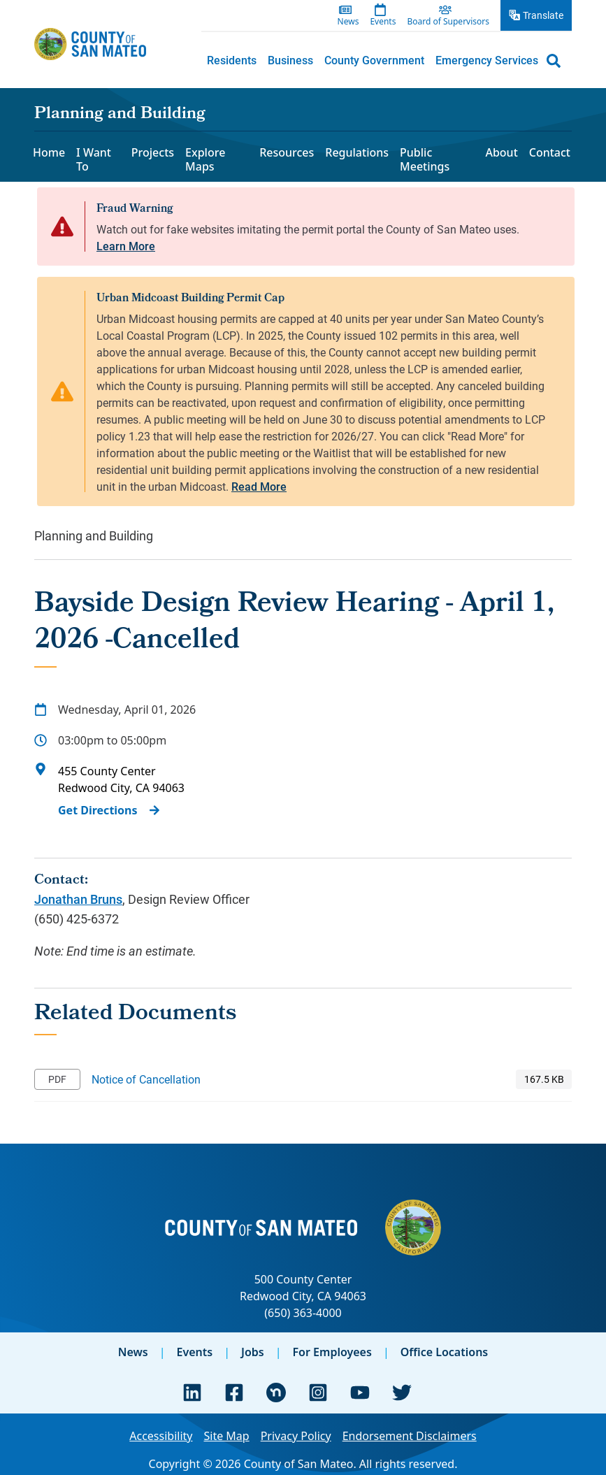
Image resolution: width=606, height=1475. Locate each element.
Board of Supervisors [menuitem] (448, 21)
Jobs (252, 1352)
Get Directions (98, 810)
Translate (543, 15)
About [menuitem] (501, 152)
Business (290, 59)
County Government (374, 59)
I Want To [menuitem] (93, 159)
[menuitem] (231, 60)
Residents (232, 59)
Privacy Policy (296, 1436)
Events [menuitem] (383, 21)
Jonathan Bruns (78, 899)
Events (194, 1352)
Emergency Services (486, 59)
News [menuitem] (348, 21)
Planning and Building (119, 115)
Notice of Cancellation (146, 1079)
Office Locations (445, 1352)
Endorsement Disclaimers (409, 1436)
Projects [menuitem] (152, 152)
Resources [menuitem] (286, 152)
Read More (259, 486)
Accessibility (160, 1436)
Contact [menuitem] (549, 152)
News (133, 1352)
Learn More (125, 245)
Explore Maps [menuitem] (205, 159)
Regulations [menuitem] (357, 152)
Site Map (226, 1436)
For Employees (332, 1352)
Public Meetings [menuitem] (424, 159)
